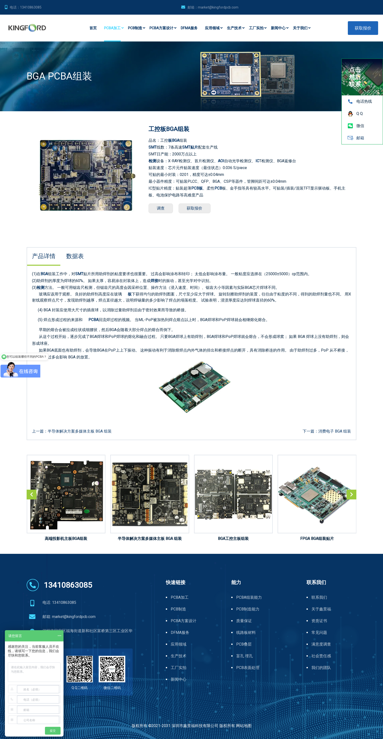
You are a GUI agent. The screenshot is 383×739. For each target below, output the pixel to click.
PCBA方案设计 (161, 28)
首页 (93, 28)
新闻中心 (278, 28)
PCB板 (197, 188)
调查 (161, 208)
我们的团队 (321, 667)
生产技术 (234, 28)
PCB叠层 (244, 644)
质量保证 (244, 620)
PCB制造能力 (247, 609)
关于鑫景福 (321, 609)
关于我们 (300, 28)
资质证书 (319, 620)
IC (257, 161)
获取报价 (363, 28)
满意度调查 (321, 644)
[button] (351, 494)
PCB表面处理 (247, 667)
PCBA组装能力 (249, 597)
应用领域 (212, 28)
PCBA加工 (112, 28)
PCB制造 (135, 28)
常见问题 (319, 632)
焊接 (154, 280)
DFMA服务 (189, 28)
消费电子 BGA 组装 (334, 431)
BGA (175, 140)
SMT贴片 (190, 147)
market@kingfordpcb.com (218, 7)
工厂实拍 (256, 28)
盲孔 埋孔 (244, 656)
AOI (221, 161)
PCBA (93, 319)
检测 (152, 161)
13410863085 (31, 7)
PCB (218, 188)
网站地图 (244, 725)
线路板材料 (246, 632)
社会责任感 (321, 656)
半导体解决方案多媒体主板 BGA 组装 (80, 431)
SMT (153, 147)
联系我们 (319, 597)
